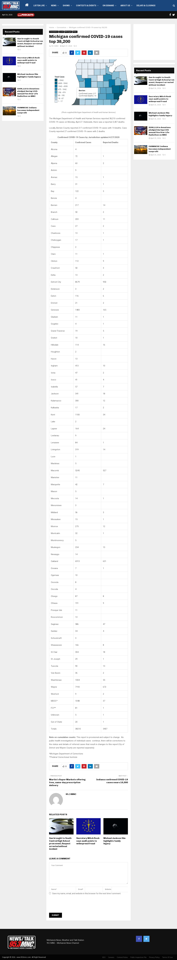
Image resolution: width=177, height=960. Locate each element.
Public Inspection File (138, 957)
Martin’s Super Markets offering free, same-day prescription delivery (67, 782)
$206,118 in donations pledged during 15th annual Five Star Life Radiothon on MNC (28, 92)
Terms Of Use (167, 957)
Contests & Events (86, 5)
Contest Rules (122, 957)
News (53, 5)
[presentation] (70, 904)
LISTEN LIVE (39, 5)
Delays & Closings (145, 5)
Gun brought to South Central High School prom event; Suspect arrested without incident (60, 843)
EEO (104, 957)
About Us (125, 5)
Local (61, 31)
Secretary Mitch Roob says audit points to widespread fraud (87, 841)
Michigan (68, 31)
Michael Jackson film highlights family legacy (114, 841)
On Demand (108, 5)
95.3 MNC (55, 46)
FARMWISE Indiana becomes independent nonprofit (28, 110)
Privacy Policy (154, 957)
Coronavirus (54, 31)
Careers (111, 957)
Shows (66, 5)
